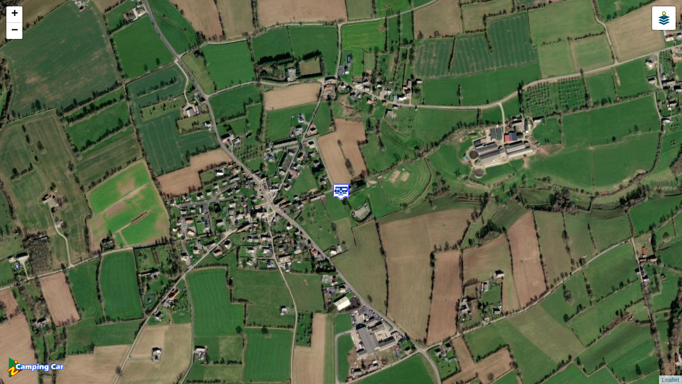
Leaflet (670, 380)
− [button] (14, 31)
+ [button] (14, 14)
